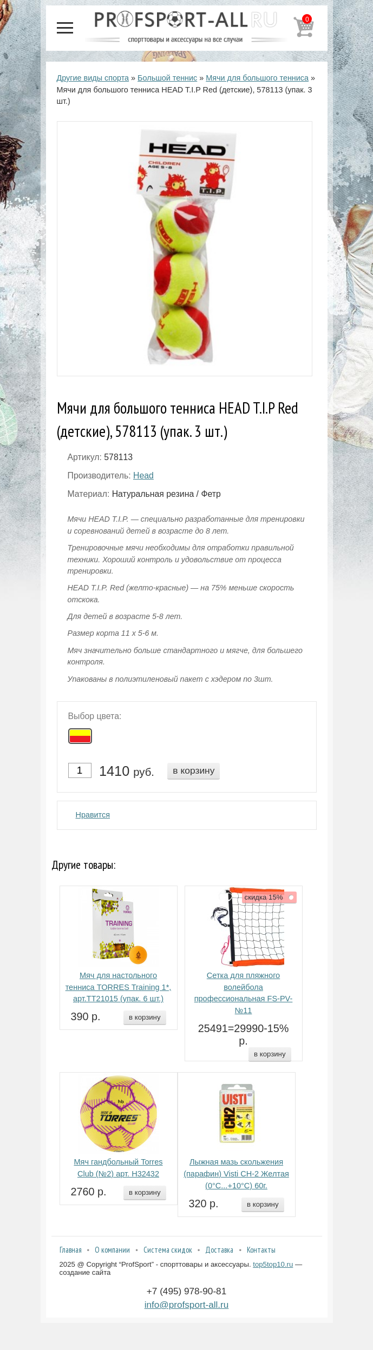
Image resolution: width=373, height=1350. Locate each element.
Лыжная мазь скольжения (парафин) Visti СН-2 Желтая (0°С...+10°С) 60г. (236, 1174)
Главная (71, 1250)
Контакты (261, 1250)
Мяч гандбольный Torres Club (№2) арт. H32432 (118, 1168)
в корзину (193, 770)
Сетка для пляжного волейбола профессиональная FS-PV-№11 (243, 993)
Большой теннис (167, 78)
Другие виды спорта (93, 78)
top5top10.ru (273, 1264)
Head (143, 475)
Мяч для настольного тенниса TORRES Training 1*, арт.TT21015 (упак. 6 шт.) (119, 987)
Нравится (93, 814)
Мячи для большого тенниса (257, 78)
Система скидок (167, 1250)
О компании (112, 1250)
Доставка (219, 1250)
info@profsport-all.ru (187, 1304)
